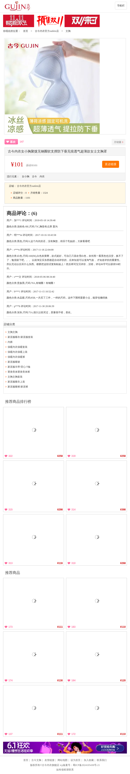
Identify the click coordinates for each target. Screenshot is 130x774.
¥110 (123, 626)
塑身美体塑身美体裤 (19, 371)
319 (73, 456)
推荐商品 (12, 573)
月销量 (118, 142)
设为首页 (75, 760)
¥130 (60, 680)
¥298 (60, 509)
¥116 (60, 563)
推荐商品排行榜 (18, 402)
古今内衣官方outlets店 (47, 31)
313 (10, 563)
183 (73, 626)
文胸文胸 (13, 332)
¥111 (60, 626)
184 (73, 680)
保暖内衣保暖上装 (17, 351)
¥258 (60, 456)
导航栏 (121, 5)
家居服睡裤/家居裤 (18, 386)
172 (73, 734)
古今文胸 (36, 760)
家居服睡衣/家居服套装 (20, 337)
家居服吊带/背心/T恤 (19, 366)
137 (10, 734)
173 (10, 626)
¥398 (123, 509)
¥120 (123, 680)
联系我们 (102, 760)
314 (73, 509)
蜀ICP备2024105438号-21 (86, 765)
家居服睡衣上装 (16, 381)
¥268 (123, 563)
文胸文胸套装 (15, 376)
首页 (25, 31)
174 (10, 680)
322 (10, 456)
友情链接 (49, 760)
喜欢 (13, 142)
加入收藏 (89, 760)
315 (10, 509)
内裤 (10, 342)
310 (73, 563)
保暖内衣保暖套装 (17, 347)
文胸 (68, 31)
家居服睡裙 (14, 361)
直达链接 (110, 164)
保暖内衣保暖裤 (16, 356)
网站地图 (62, 760)
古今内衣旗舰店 (50, 765)
